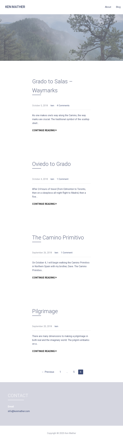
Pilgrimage (45, 311)
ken (52, 105)
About (108, 7)
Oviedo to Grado (51, 164)
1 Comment (62, 179)
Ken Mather (15, 7)
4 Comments (63, 105)
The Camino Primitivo (58, 237)
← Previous (48, 371)
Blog (118, 7)
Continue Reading (43, 130)
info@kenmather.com (19, 411)
